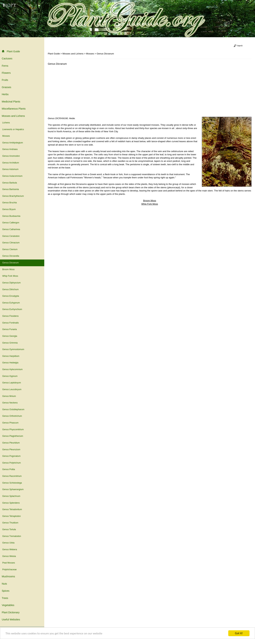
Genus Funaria (9, 329)
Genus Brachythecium (13, 196)
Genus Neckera (10, 402)
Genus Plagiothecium (12, 436)
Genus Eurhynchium (12, 309)
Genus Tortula (9, 529)
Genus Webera (9, 549)
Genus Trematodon (11, 536)
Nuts (4, 583)
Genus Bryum (9, 209)
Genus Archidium (10, 162)
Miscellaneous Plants (14, 108)
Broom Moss (8, 269)
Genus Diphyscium (11, 282)
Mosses (6, 136)
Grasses (6, 87)
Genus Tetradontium (12, 509)
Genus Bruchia (9, 202)
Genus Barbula (9, 183)
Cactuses (7, 58)
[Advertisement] (77, 92)
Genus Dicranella (10, 256)
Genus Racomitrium (12, 476)
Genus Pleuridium (11, 443)
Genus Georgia (9, 336)
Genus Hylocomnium (12, 369)
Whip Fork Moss (10, 276)
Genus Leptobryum (11, 382)
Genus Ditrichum (10, 289)
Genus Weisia (9, 556)
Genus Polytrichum (11, 463)
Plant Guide (11, 51)
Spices (5, 590)
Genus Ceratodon (10, 236)
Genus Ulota (8, 543)
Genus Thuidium (10, 522)
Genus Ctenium (10, 249)
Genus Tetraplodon (11, 516)
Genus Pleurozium (11, 449)
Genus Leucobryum (11, 389)
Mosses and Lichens (13, 116)
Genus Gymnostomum (13, 349)
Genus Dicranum (10, 262)
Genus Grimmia (10, 343)
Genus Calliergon (10, 222)
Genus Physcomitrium (13, 429)
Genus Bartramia (10, 189)
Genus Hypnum (10, 376)
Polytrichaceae (9, 569)
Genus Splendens (11, 503)
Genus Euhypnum (11, 303)
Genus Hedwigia (10, 362)
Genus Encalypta (10, 296)
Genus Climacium (10, 242)
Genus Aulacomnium (12, 176)
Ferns (5, 65)
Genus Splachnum (11, 496)
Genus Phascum (10, 423)
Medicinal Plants (11, 101)
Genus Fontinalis (10, 323)
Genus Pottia (8, 469)
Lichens (6, 122)
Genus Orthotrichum (12, 416)
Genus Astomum (10, 169)
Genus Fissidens (10, 316)
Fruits (5, 80)
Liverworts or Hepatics (13, 129)
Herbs (5, 94)
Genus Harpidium (10, 356)
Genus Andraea (10, 149)
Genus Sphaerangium (13, 489)
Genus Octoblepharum (13, 409)
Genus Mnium (9, 396)
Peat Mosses (8, 563)
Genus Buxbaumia (11, 216)
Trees (5, 598)
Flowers (6, 72)
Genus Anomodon (11, 156)
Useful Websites (11, 619)
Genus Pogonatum (11, 456)
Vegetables (8, 605)
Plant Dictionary (10, 612)
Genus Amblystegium (12, 142)
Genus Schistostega (12, 483)
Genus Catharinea (11, 229)
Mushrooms (8, 576)
